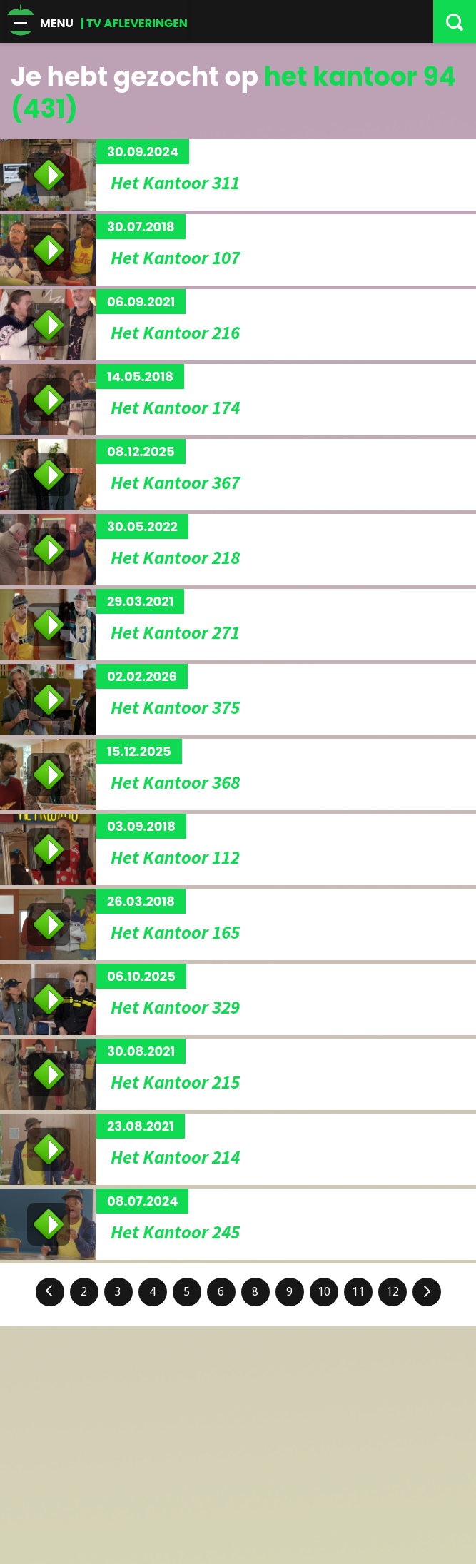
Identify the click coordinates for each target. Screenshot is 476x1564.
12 (392, 1291)
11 (358, 1291)
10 (324, 1291)
